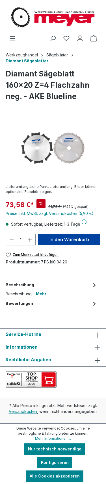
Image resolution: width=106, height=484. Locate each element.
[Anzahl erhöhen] (30, 239)
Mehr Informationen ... (53, 438)
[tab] (52, 289)
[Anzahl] (20, 239)
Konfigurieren (55, 462)
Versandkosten (23, 411)
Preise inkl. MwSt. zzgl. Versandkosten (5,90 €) (50, 213)
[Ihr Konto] (80, 38)
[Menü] (12, 38)
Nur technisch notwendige (54, 448)
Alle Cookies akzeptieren (55, 476)
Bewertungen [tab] (52, 303)
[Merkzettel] (66, 38)
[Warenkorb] (93, 38)
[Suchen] (53, 38)
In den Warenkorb (69, 239)
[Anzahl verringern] (12, 239)
